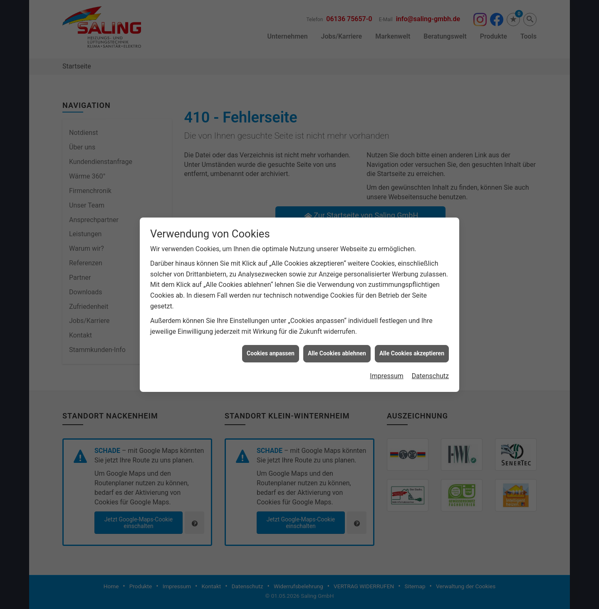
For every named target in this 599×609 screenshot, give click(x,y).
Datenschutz (430, 360)
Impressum (386, 360)
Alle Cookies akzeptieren (411, 338)
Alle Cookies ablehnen (337, 338)
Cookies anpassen (271, 338)
